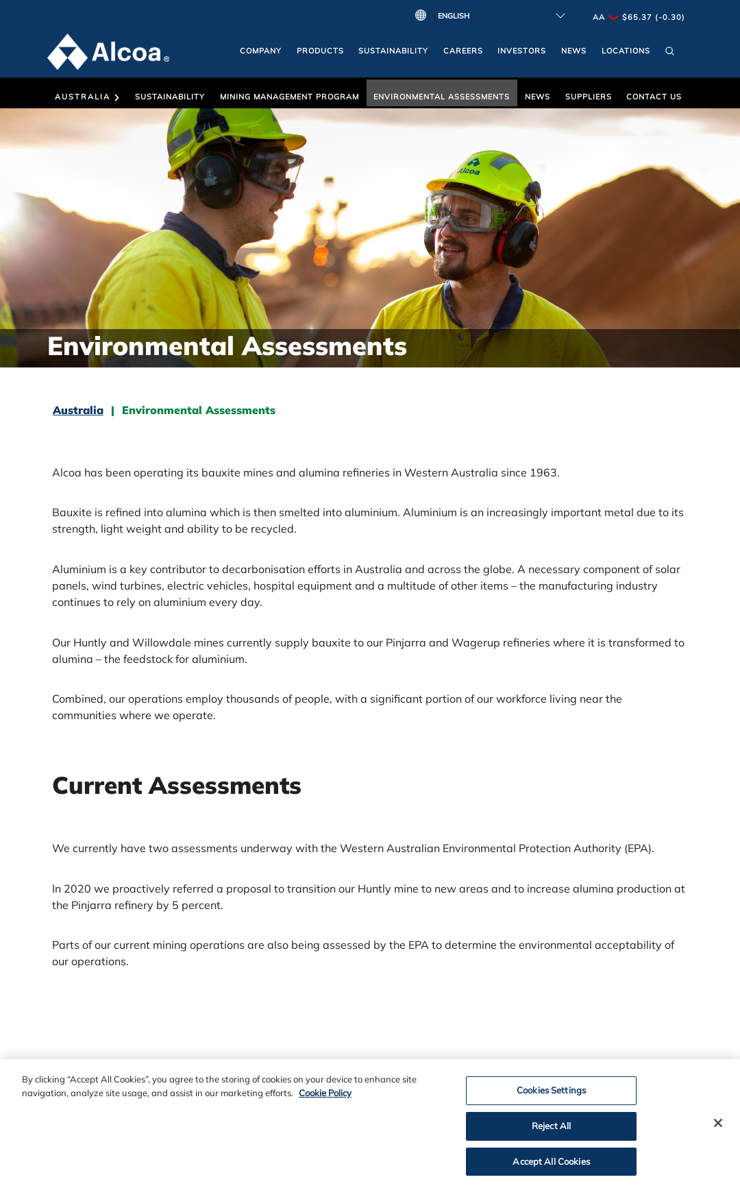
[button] (669, 54)
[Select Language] (498, 15)
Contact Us (654, 96)
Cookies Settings (551, 1094)
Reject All (551, 1129)
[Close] (718, 1126)
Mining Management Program (289, 96)
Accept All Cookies (551, 1164)
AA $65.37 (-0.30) (639, 17)
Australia (88, 96)
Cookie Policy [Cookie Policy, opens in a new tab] (325, 1096)
